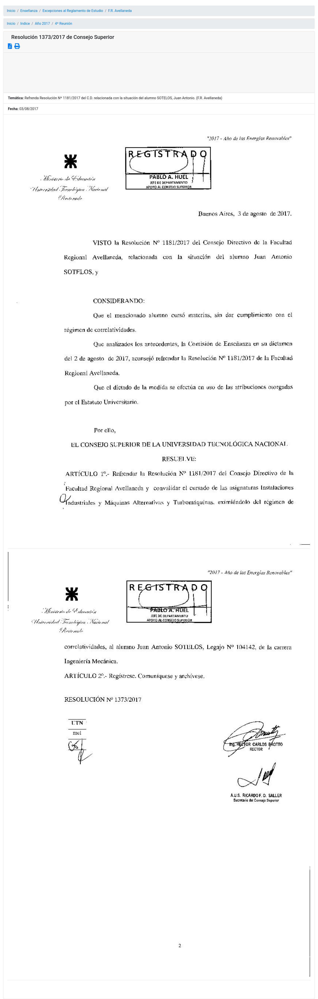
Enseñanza (29, 11)
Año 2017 (42, 23)
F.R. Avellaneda (120, 11)
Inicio (11, 11)
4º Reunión (63, 23)
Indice (25, 23)
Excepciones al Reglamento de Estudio (72, 11)
